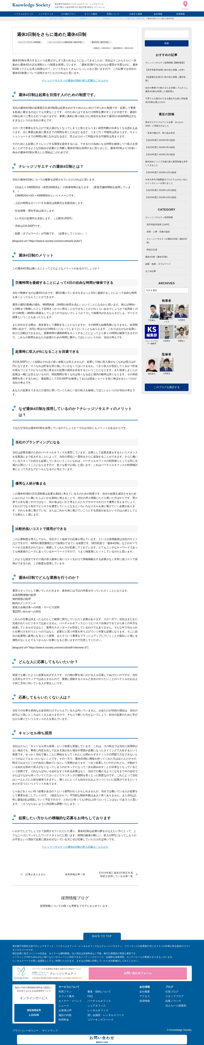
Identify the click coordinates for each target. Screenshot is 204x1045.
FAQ (90, 996)
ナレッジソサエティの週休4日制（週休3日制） (128, 18)
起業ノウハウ (173, 1001)
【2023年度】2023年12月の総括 (160, 172)
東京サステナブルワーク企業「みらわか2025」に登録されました (164, 124)
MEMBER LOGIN (34, 1013)
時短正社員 (152, 249)
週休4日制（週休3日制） (101, 42)
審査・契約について (99, 991)
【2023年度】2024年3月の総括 (160, 140)
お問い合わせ (102, 1040)
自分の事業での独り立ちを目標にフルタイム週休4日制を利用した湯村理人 (166, 90)
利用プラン (65, 991)
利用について (113, 14)
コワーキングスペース (100, 1019)
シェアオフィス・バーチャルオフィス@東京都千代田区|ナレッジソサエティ (50, 18)
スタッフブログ (174, 996)
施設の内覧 (65, 1015)
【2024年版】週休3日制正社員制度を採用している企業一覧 (115, 874)
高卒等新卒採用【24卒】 (158, 224)
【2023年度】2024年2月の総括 (160, 147)
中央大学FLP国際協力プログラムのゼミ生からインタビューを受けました (166, 181)
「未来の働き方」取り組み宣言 (160, 133)
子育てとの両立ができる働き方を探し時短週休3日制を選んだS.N (166, 100)
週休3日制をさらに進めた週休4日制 (161, 18)
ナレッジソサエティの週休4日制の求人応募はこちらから (75, 847)
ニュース (64, 1005)
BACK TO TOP (102, 936)
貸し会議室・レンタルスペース (105, 1015)
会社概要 (144, 991)
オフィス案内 (90, 14)
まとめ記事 (150, 271)
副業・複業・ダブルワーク (158, 264)
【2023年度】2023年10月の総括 (160, 197)
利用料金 (64, 1019)
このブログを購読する (167, 387)
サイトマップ (50, 1030)
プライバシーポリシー (25, 1030)
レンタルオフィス (97, 1010)
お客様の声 (65, 1010)
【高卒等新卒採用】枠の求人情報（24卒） (165, 70)
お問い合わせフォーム (138, 973)
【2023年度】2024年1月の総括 (160, 154)
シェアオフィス (45, 14)
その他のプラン (68, 14)
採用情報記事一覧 (75, 874)
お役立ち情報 (135, 14)
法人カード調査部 (175, 1005)
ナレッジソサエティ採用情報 (98, 18)
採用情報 (180, 14)
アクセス (144, 996)
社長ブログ (171, 991)
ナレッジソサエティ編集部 (152, 340)
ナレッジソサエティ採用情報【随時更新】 (165, 62)
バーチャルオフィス (23, 14)
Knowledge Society (180, 1030)
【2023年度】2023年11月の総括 (160, 190)
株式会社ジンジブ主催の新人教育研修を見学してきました (166, 163)
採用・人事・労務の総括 (158, 231)
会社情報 (158, 14)
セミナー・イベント (70, 1001)
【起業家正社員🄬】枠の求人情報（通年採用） (165, 79)
